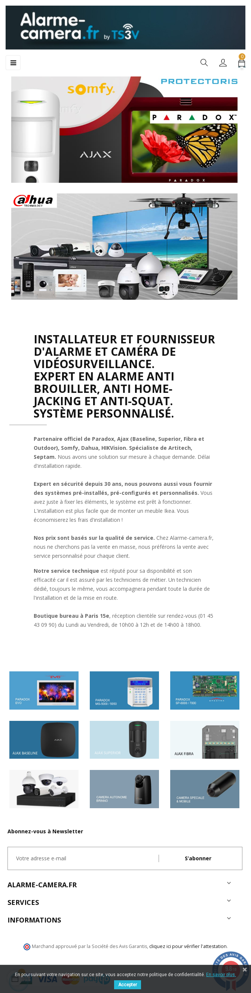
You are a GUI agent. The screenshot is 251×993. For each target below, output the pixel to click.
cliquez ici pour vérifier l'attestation (188, 946)
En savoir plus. (221, 974)
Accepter (127, 984)
